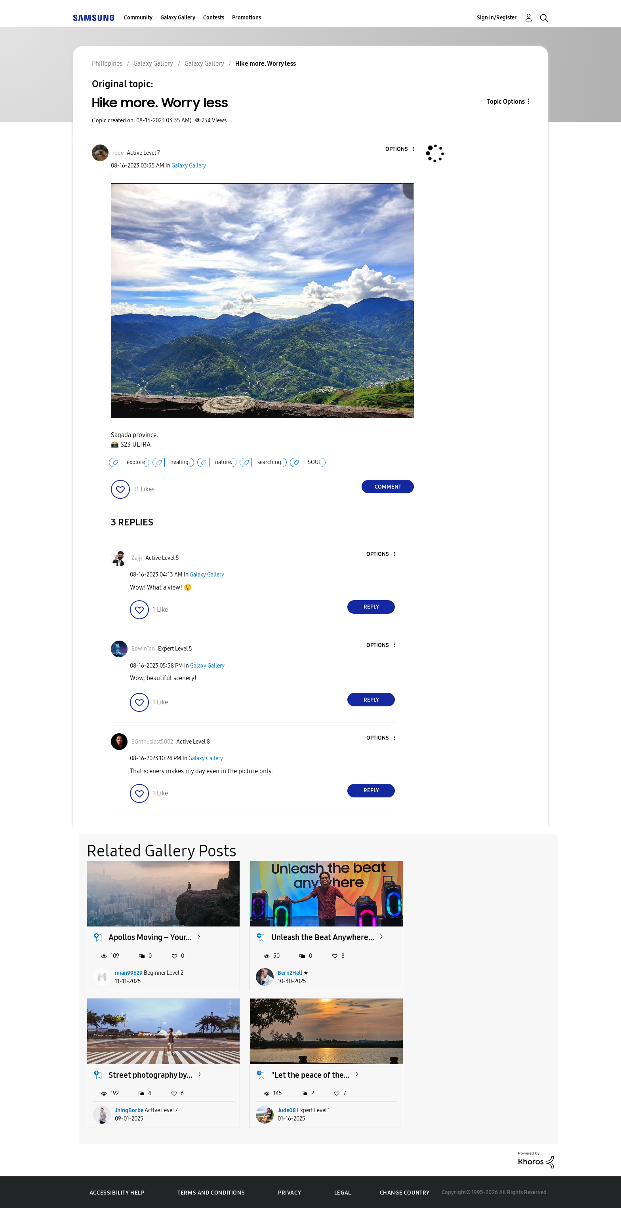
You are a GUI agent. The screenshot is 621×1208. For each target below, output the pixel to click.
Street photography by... (474, 937)
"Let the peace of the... (148, 1074)
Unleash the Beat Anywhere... (321, 937)
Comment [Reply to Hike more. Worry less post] (388, 486)
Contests (213, 17)
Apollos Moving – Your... (150, 937)
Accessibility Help (117, 1192)
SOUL (314, 462)
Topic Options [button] (506, 101)
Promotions (246, 17)
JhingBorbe (452, 972)
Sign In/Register (497, 17)
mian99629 (129, 972)
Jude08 (124, 1109)
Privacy (289, 1192)
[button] (400, 149)
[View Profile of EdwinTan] (143, 648)
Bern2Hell (288, 972)
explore (136, 462)
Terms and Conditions (211, 1192)
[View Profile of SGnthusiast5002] (152, 741)
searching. (269, 462)
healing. (180, 462)
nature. (223, 462)
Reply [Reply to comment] (371, 606)
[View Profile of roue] (118, 153)
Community (138, 17)
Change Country (405, 1191)
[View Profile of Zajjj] (136, 558)
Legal (342, 1192)
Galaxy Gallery (177, 17)
